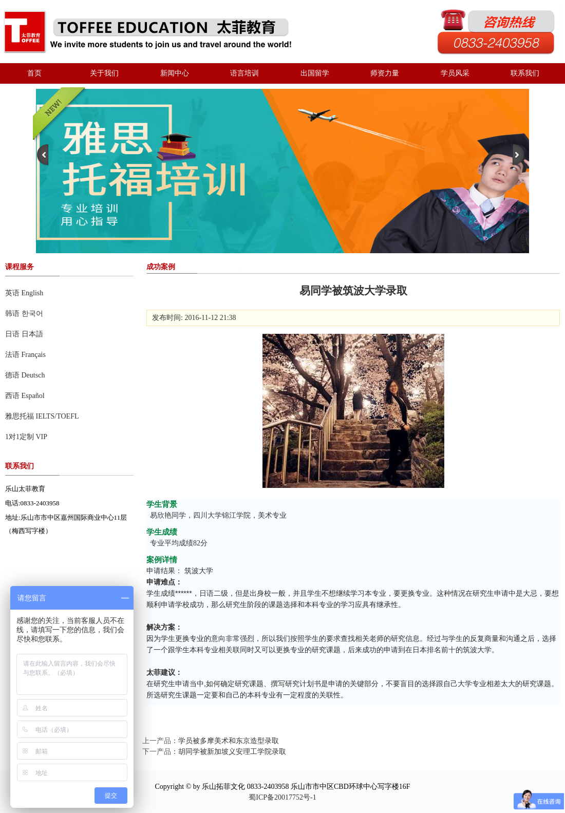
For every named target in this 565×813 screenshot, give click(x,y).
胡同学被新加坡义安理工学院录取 (232, 751)
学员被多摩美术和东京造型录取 (228, 741)
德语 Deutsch (25, 375)
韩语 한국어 (24, 313)
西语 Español (25, 396)
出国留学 (314, 73)
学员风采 (455, 73)
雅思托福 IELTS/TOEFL (42, 416)
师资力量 (384, 73)
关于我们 (104, 73)
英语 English (24, 293)
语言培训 (244, 73)
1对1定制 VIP (26, 437)
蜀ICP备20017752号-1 (282, 797)
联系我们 (525, 73)
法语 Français (25, 354)
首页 (34, 73)
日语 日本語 (24, 334)
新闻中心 (174, 73)
